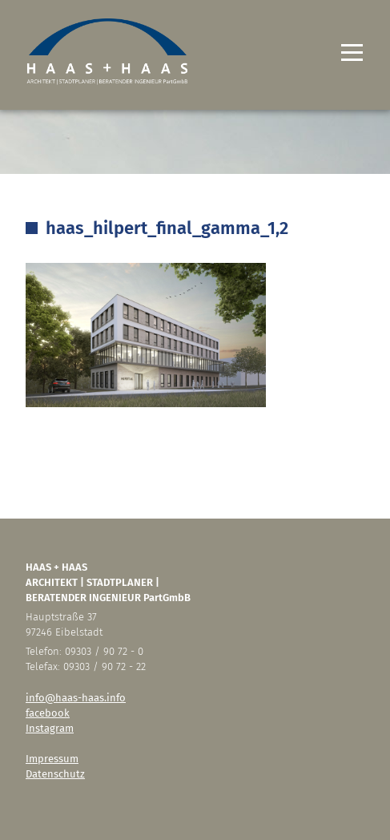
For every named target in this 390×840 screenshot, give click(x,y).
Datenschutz (55, 774)
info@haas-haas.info (76, 698)
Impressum (52, 759)
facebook (48, 713)
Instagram (50, 728)
